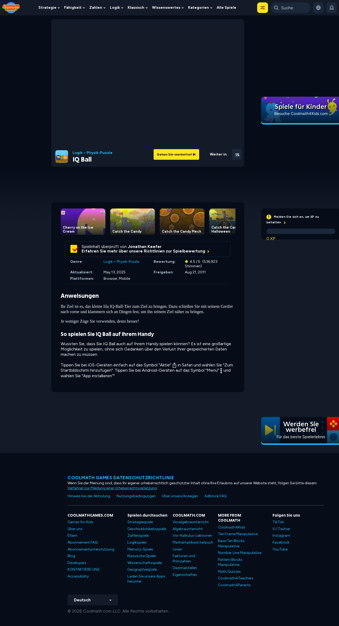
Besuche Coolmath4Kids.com (301, 113)
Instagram (281, 535)
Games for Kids (80, 522)
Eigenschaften (185, 574)
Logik (115, 7)
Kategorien (198, 7)
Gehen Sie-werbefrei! (176, 154)
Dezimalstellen (185, 568)
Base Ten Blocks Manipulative (231, 543)
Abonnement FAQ (83, 542)
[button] (262, 7)
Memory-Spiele (140, 549)
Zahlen (95, 7)
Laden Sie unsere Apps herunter (146, 579)
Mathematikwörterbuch (193, 542)
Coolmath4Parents (234, 585)
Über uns (75, 529)
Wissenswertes (166, 7)
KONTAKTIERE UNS (84, 569)
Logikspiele (136, 542)
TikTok (278, 522)
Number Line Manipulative (239, 552)
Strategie (47, 7)
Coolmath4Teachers (235, 578)
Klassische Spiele (141, 556)
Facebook (281, 542)
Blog (71, 556)
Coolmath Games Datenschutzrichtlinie (121, 477)
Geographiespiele (142, 569)
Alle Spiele (226, 7)
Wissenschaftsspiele (144, 563)
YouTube (280, 549)
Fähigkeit (73, 7)
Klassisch (136, 7)
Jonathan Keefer (145, 246)
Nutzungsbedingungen (136, 496)
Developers (77, 563)
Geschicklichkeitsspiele (146, 529)
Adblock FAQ (215, 496)
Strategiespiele (140, 522)
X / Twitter (281, 529)
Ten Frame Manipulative (238, 534)
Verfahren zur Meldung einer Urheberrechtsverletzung (112, 488)
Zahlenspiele (138, 535)
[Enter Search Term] (290, 7)
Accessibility (78, 576)
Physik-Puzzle (100, 153)
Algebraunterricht (188, 529)
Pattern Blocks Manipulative (230, 562)
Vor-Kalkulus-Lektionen (192, 535)
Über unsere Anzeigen (180, 496)
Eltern (72, 535)
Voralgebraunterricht (191, 522)
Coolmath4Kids (231, 527)
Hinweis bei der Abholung (89, 496)
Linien (177, 549)
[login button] (331, 7)
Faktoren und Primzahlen (184, 558)
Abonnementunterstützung (91, 549)
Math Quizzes (229, 571)
